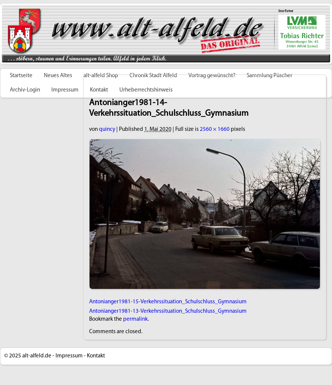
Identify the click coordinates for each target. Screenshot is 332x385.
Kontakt (96, 356)
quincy (107, 129)
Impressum (65, 90)
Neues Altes (58, 76)
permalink (135, 319)
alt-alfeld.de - (38, 356)
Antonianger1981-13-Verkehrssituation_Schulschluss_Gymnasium (168, 311)
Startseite (21, 76)
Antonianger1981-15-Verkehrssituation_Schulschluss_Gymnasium (168, 302)
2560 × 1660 (215, 129)
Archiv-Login (25, 90)
